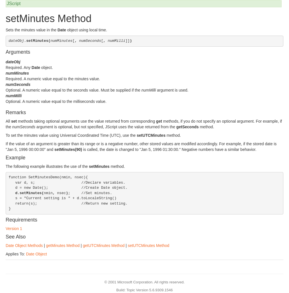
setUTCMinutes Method (148, 245)
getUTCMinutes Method (103, 245)
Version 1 (14, 228)
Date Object (36, 254)
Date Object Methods (24, 245)
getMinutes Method (63, 245)
